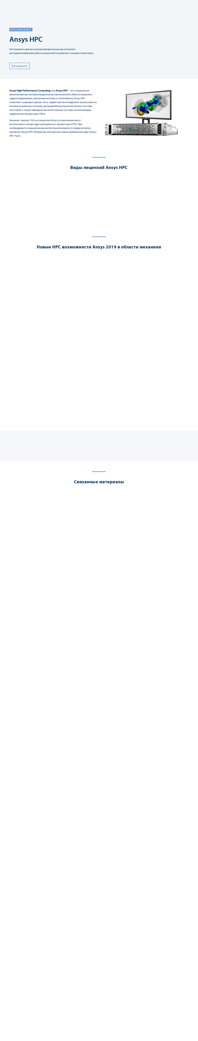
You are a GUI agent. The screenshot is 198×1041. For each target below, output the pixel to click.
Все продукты (19, 66)
